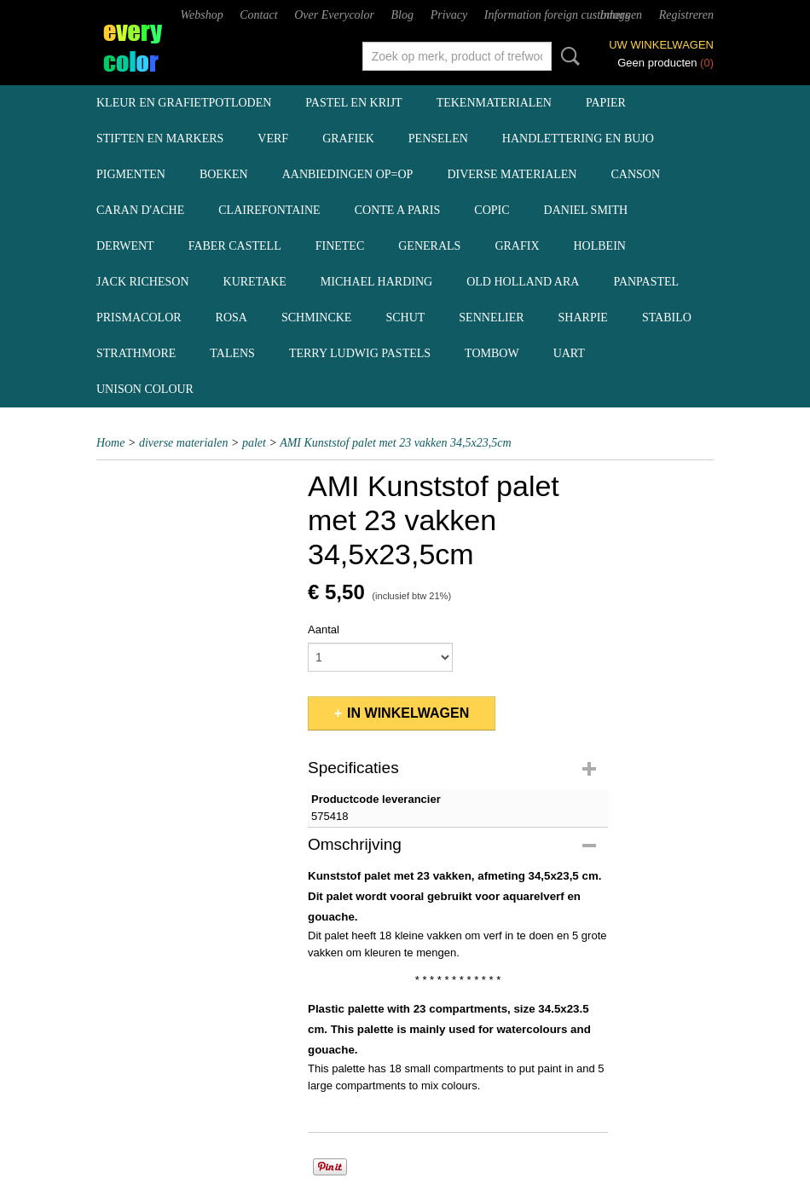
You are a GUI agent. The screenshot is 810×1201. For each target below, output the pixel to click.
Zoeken (567, 56)
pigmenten (130, 174)
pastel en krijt (353, 102)
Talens (232, 353)
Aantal (323, 629)
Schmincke (316, 317)
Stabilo (666, 317)
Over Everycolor (334, 15)
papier (606, 102)
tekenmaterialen (494, 102)
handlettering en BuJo (578, 138)
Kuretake (254, 281)
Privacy (449, 15)
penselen (438, 138)
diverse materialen (511, 174)
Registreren (686, 15)
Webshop (202, 15)
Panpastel (646, 281)
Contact (258, 15)
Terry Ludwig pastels (360, 353)
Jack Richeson (142, 281)
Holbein (600, 246)
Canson (635, 174)
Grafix (517, 246)
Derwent (125, 246)
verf (272, 138)
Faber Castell (234, 246)
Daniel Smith (586, 210)
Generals (429, 246)
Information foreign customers (557, 15)
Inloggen (620, 15)
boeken (224, 174)
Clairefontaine (269, 210)
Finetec (340, 246)
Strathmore (136, 353)
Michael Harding (376, 281)
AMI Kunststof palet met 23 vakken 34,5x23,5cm (395, 442)
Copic (491, 210)
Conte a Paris (398, 210)
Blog (402, 15)
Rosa (231, 317)
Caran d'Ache (140, 210)
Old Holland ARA (522, 281)
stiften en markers (159, 138)
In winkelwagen (408, 713)
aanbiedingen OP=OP (348, 174)
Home (110, 442)
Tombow (492, 353)
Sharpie (583, 317)
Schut (405, 317)
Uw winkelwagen (661, 44)
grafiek (348, 138)
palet (254, 442)
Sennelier (491, 317)
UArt (569, 353)
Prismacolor (139, 317)
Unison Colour (145, 389)
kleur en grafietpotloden (183, 102)
